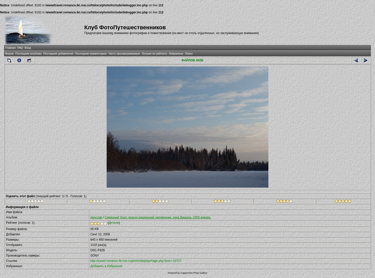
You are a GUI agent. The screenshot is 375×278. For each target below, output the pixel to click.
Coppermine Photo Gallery (193, 273)
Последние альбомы (28, 53)
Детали (114, 222)
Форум (9, 53)
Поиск (189, 53)
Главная (10, 47)
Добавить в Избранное (106, 266)
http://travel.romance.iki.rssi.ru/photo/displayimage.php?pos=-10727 (136, 261)
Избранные (176, 53)
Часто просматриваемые (124, 53)
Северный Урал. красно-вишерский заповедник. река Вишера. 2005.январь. (158, 217)
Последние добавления (58, 53)
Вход (28, 47)
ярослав (96, 217)
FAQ (20, 47)
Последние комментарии (91, 53)
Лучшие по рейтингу (154, 53)
